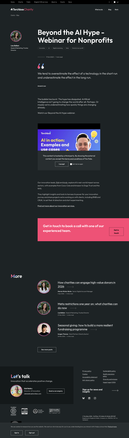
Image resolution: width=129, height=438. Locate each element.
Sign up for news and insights (100, 390)
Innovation (42, 48)
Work (116, 9)
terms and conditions (73, 159)
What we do (100, 9)
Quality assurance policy (108, 375)
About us (54, 2)
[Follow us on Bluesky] (83, 398)
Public (28, 2)
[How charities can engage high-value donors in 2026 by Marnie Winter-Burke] (88, 285)
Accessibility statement (89, 377)
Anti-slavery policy (88, 380)
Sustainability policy (109, 371)
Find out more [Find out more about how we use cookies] (112, 427)
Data (67, 48)
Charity (20, 2)
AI (49, 48)
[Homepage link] (13, 2)
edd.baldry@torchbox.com (32, 394)
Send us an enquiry (56, 391)
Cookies (85, 374)
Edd (57, 182)
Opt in (16, 433)
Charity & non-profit (77, 48)
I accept (62, 164)
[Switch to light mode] (113, 2)
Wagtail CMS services (41, 2)
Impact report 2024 (109, 382)
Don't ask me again (77, 164)
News (70, 2)
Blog (109, 9)
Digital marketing (58, 48)
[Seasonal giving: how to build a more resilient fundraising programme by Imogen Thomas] (88, 328)
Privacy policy (86, 371)
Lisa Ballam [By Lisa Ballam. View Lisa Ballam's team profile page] (15, 46)
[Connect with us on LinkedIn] (89, 398)
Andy (65, 182)
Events (62, 2)
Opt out (32, 433)
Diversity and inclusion (110, 379)
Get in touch (116, 231)
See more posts (46, 350)
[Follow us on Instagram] (95, 398)
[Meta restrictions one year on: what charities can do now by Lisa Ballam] (88, 307)
